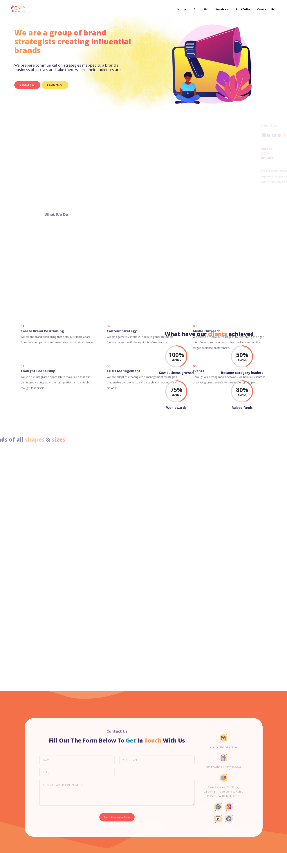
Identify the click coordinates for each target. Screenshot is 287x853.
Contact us (27, 84)
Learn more (58, 84)
